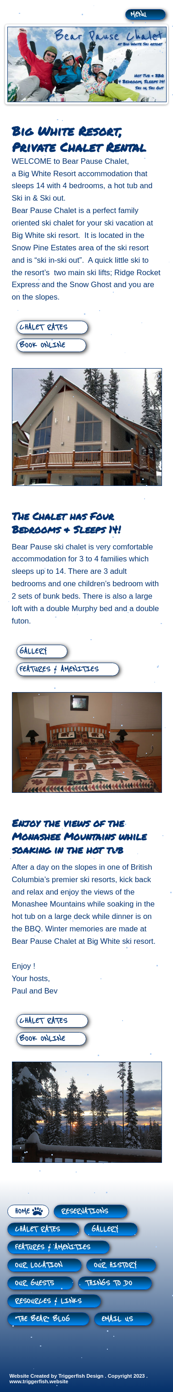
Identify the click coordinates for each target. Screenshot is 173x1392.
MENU (138, 14)
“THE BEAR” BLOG (42, 1318)
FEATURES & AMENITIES (58, 669)
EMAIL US (117, 1318)
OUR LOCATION (38, 1265)
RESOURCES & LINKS (48, 1300)
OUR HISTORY (115, 1265)
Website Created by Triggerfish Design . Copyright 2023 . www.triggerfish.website (79, 1378)
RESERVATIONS (84, 1211)
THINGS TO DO (108, 1283)
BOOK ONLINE (42, 345)
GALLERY (32, 651)
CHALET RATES (43, 327)
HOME (22, 1211)
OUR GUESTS (34, 1283)
